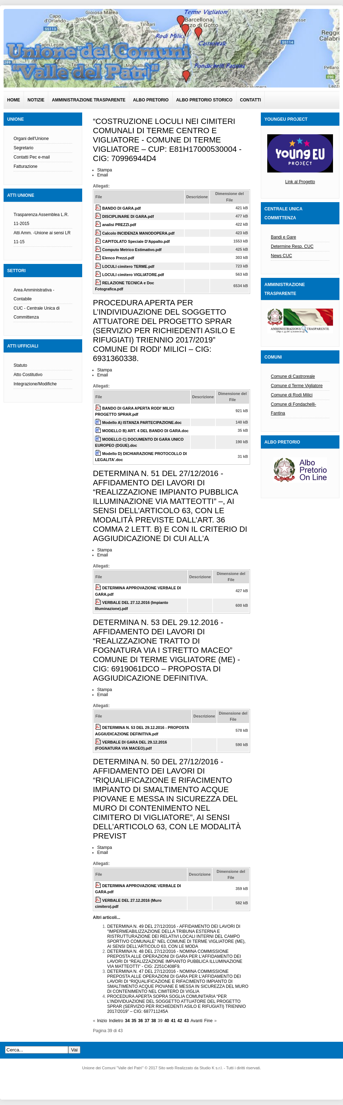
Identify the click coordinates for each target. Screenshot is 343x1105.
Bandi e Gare (283, 237)
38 (153, 1020)
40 (166, 1020)
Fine (208, 1020)
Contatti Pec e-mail (32, 157)
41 (173, 1020)
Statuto (20, 365)
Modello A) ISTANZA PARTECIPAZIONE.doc (142, 422)
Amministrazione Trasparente (88, 100)
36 (140, 1020)
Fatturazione (26, 166)
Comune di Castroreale (293, 376)
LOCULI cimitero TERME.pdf (128, 266)
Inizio (102, 1020)
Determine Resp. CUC (292, 246)
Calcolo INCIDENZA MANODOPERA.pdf (138, 233)
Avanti (196, 1020)
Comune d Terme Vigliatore (297, 385)
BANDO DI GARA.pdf (121, 208)
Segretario (23, 147)
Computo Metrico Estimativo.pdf (131, 250)
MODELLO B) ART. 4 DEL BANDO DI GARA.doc (145, 431)
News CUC (281, 255)
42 (180, 1020)
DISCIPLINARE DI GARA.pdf (128, 216)
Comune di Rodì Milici (292, 395)
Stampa (104, 170)
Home (13, 100)
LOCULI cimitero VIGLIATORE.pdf (133, 274)
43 (186, 1020)
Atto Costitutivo (28, 374)
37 (147, 1020)
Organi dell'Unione (31, 138)
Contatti (250, 100)
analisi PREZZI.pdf (119, 224)
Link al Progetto (300, 181)
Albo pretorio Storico (204, 100)
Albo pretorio (151, 100)
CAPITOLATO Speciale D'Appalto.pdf (136, 241)
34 (127, 1020)
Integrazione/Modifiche (35, 383)
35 (133, 1020)
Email (102, 175)
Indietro (116, 1020)
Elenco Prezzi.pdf (118, 258)
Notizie (36, 100)
